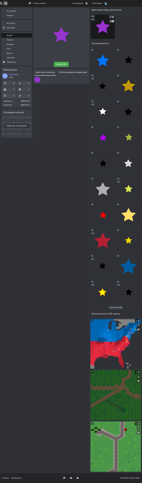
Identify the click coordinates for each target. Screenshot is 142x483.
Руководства (16, 478)
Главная (5, 478)
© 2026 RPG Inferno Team (130, 478)
